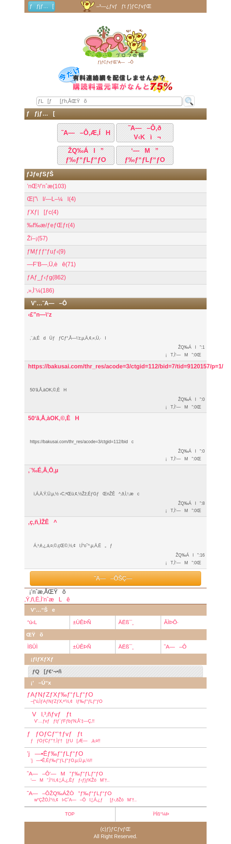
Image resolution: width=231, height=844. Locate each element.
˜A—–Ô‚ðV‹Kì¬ (144, 132)
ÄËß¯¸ (126, 622)
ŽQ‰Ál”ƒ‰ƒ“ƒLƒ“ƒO (86, 155)
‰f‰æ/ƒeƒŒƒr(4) (51, 225)
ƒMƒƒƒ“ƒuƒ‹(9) (46, 251)
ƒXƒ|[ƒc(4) (43, 212)
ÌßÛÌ (32, 646)
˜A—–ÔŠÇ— (115, 578)
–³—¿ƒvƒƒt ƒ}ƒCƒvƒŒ (115, 6)
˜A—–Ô (175, 646)
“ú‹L (32, 622)
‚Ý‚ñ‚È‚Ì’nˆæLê (47, 599)
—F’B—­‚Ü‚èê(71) (51, 264)
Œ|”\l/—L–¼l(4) (51, 199)
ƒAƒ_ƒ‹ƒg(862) (46, 277)
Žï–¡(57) (37, 238)
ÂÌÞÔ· (171, 622)
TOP (70, 814)
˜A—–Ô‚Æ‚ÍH (85, 132)
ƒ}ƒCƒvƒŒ (118, 829)
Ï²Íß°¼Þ (161, 814)
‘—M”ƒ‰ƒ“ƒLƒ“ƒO (145, 155)
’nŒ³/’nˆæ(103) (46, 186)
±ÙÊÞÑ (82, 622)
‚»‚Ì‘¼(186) (40, 290)
